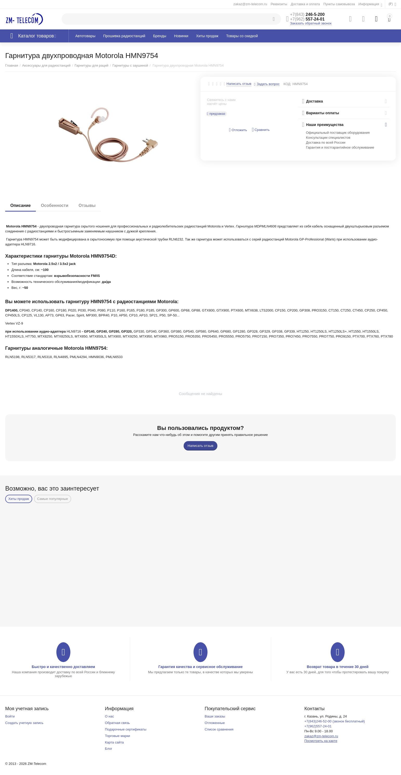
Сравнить (261, 129)
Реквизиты (279, 4)
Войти (10, 716)
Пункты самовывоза (339, 4)
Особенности (54, 205)
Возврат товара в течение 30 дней (338, 667)
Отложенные (215, 723)
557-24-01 (307, 19)
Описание (20, 205)
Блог (108, 749)
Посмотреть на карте (320, 741)
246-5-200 (307, 14)
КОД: (287, 84)
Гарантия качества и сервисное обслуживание (200, 667)
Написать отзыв (238, 84)
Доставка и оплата (305, 4)
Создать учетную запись (24, 723)
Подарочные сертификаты (125, 729)
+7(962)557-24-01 (318, 726)
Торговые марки (117, 736)
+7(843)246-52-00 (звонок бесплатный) (334, 721)
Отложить (238, 130)
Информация (369, 4)
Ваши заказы (215, 716)
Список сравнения (219, 729)
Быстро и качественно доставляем (63, 667)
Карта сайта (114, 742)
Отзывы (87, 205)
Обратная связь (117, 723)
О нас (109, 716)
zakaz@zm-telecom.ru (250, 4)
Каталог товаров (36, 36)
